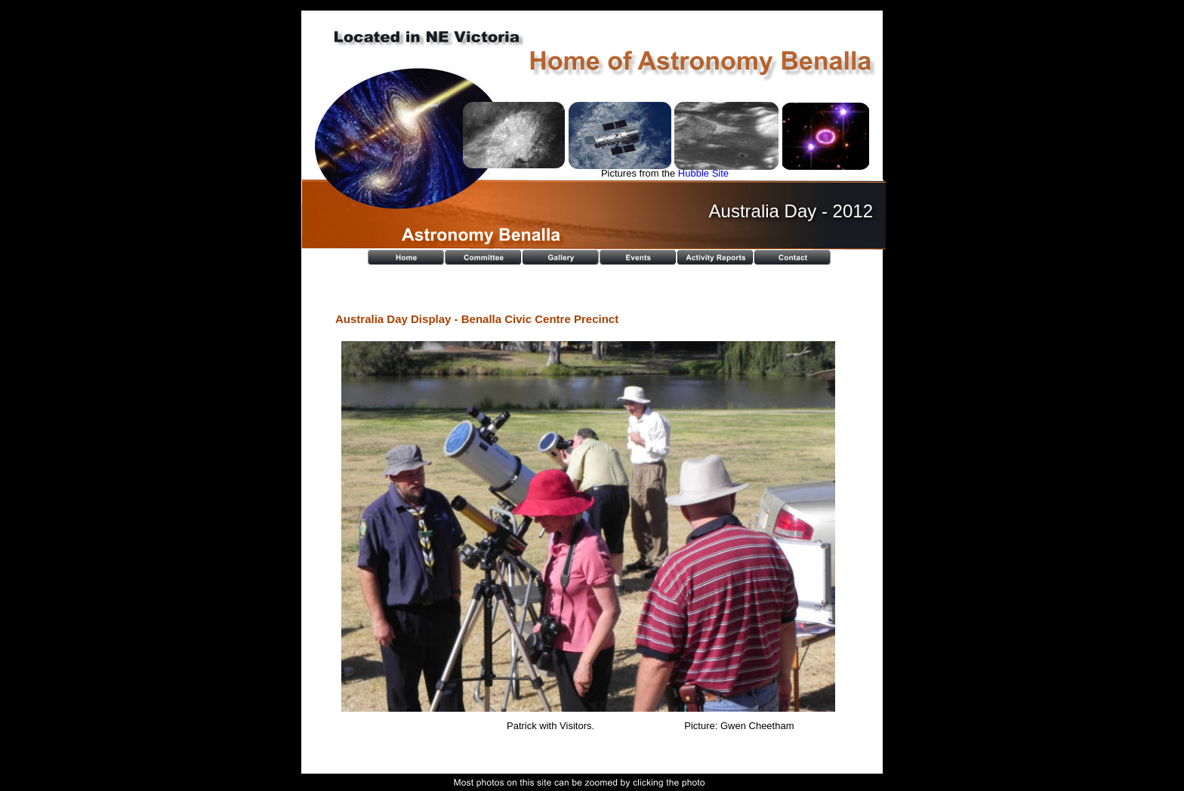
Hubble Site (703, 173)
